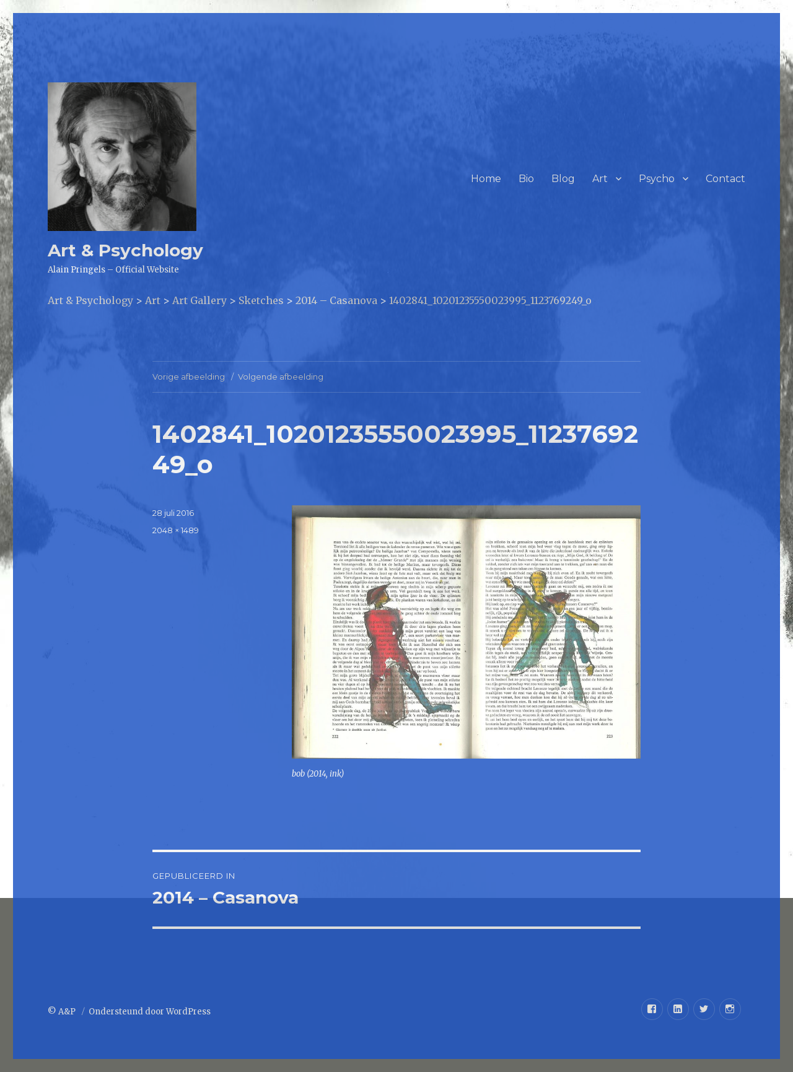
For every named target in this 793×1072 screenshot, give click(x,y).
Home (486, 179)
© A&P (62, 1011)
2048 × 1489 (175, 530)
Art (600, 179)
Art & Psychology (125, 250)
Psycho (657, 179)
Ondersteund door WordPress (150, 1011)
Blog (563, 179)
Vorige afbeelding (188, 376)
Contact (725, 179)
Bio (526, 179)
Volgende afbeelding (280, 376)
